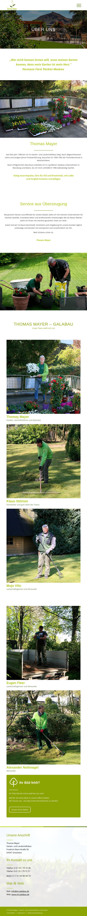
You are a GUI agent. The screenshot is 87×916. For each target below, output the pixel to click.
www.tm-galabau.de (20, 894)
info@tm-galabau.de (20, 891)
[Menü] (77, 5)
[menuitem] (77, 5)
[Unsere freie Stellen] (20, 809)
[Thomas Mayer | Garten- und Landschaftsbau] (36, 5)
